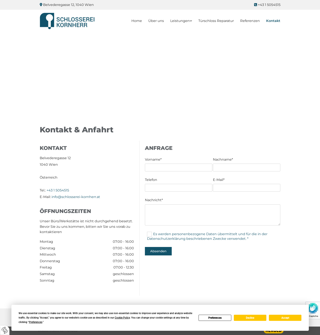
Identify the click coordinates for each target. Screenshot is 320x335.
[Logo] (67, 21)
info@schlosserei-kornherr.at (76, 197)
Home (136, 21)
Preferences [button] (35, 322)
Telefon (151, 180)
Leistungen (180, 21)
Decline (250, 317)
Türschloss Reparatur (216, 21)
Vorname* (153, 159)
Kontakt (273, 21)
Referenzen (250, 21)
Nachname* (223, 159)
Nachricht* (154, 200)
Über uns (156, 21)
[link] (178, 21)
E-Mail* (219, 180)
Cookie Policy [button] (122, 317)
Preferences (215, 317)
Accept (285, 317)
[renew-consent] (5, 330)
